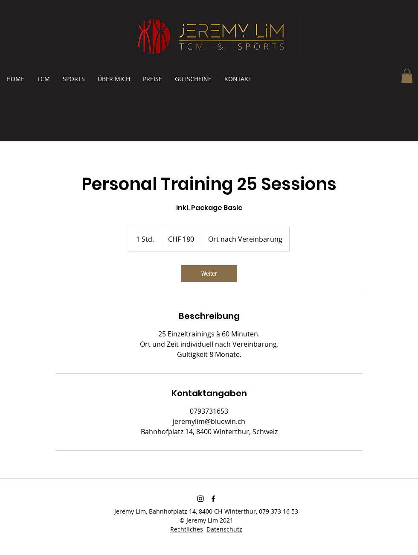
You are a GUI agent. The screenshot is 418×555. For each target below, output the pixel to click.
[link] (209, 273)
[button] (407, 76)
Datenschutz (224, 529)
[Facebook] (213, 498)
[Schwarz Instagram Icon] (200, 498)
